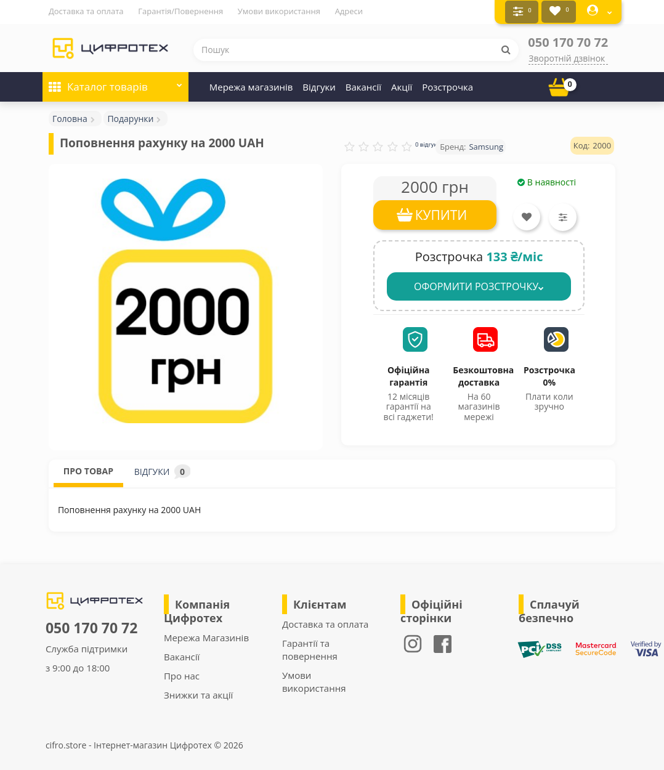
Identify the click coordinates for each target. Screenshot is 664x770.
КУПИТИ (441, 213)
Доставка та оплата (86, 11)
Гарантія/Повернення (180, 11)
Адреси (349, 11)
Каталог (115, 81)
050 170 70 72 (568, 40)
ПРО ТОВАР (88, 469)
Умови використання (279, 11)
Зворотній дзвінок (566, 56)
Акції (401, 85)
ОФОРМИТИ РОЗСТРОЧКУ (479, 284)
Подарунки (130, 117)
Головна (69, 117)
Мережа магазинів (251, 85)
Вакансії (363, 85)
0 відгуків (428, 142)
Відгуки (318, 85)
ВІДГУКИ (162, 469)
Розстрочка (447, 85)
